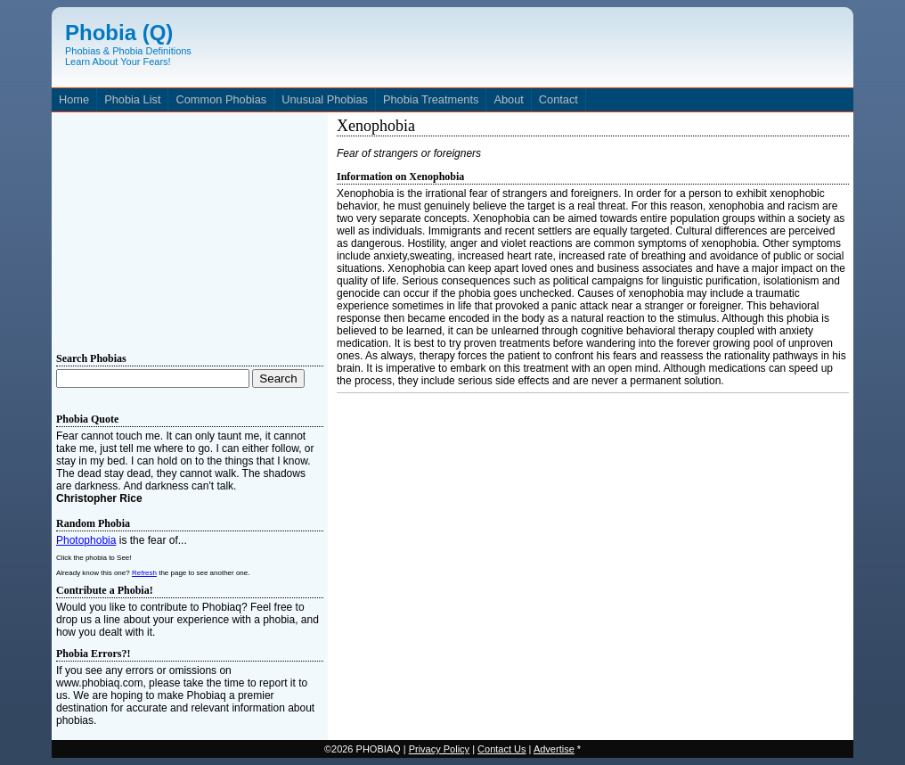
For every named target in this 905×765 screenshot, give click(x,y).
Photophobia (86, 540)
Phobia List (132, 99)
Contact (558, 99)
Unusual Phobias (324, 99)
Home (74, 99)
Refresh (144, 573)
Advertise (554, 749)
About (508, 99)
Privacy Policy (439, 749)
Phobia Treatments (430, 99)
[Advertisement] (189, 228)
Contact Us (501, 749)
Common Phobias (220, 99)
